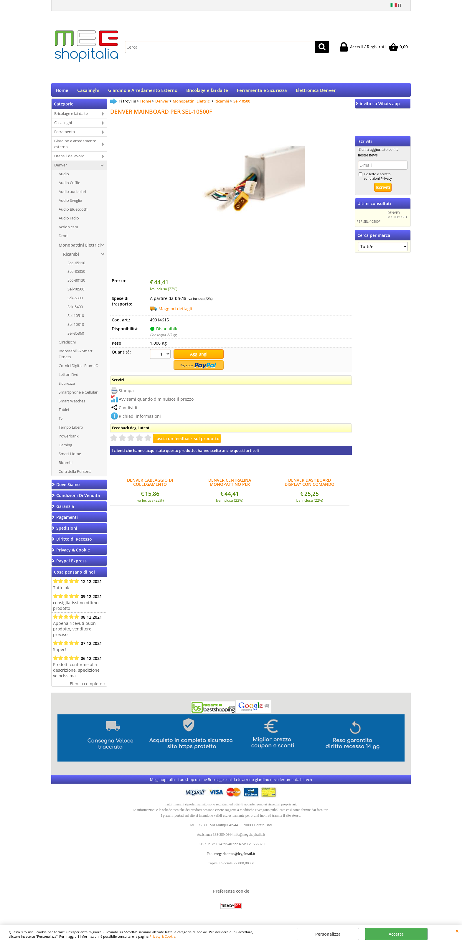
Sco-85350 (76, 273)
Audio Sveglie (70, 202)
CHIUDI (457, 931)
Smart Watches (72, 402)
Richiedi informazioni (140, 417)
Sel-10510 (75, 317)
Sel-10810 (75, 326)
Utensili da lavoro (69, 158)
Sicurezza (67, 385)
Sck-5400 (75, 308)
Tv (61, 420)
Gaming (65, 447)
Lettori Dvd (68, 376)
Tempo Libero (71, 429)
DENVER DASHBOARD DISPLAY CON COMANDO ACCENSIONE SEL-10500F (309, 484)
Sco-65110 (76, 264)
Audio (64, 176)
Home (62, 91)
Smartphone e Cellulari (78, 394)
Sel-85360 (75, 335)
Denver (60, 167)
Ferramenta (64, 133)
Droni (63, 237)
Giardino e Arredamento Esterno (142, 91)
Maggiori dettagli (175, 310)
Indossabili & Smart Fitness (76, 355)
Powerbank (69, 438)
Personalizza (328, 934)
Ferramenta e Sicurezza (262, 91)
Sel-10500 (75, 291)
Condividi (128, 409)
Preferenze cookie (231, 893)
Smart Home (70, 455)
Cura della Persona (75, 473)
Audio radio (69, 219)
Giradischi (67, 344)
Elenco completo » (87, 685)
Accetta (396, 934)
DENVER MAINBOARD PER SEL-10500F (382, 219)
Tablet (64, 411)
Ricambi (71, 256)
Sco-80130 (76, 282)
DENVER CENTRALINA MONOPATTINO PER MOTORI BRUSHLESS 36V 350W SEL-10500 (230, 484)
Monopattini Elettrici (80, 247)
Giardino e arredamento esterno (75, 145)
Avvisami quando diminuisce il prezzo (156, 400)
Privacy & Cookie (162, 936)
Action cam (68, 228)
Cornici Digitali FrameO (78, 367)
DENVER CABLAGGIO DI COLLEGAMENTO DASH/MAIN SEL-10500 (150, 484)
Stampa (126, 391)
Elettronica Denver (316, 91)
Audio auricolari (72, 193)
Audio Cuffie (69, 184)
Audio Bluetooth (73, 211)
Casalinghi (88, 91)
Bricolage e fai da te (207, 91)
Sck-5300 (75, 300)
